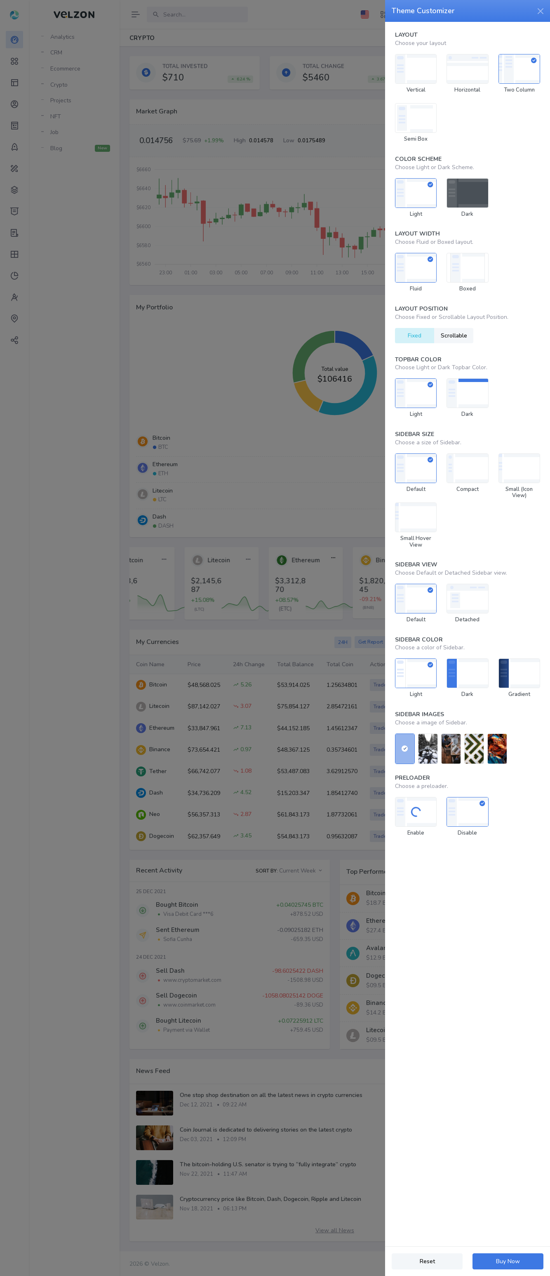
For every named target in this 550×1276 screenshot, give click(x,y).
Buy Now (508, 1261)
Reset (427, 1261)
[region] (467, 634)
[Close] (541, 11)
